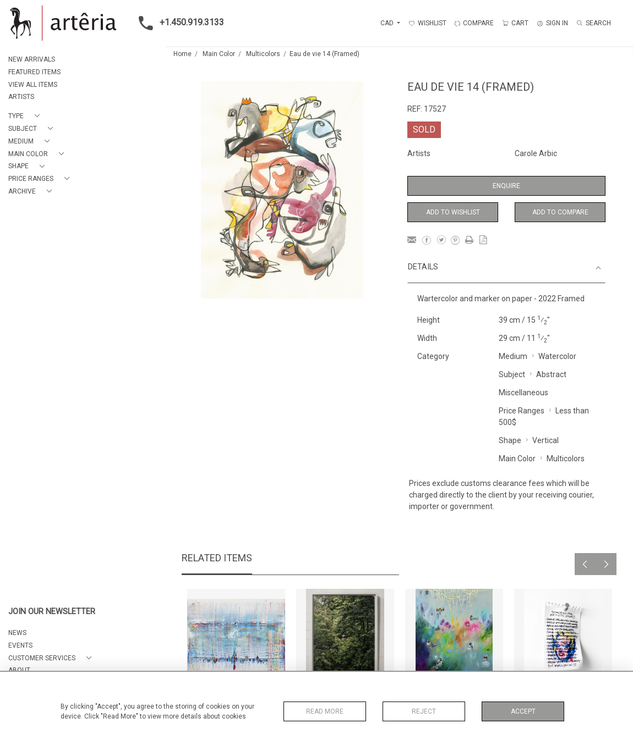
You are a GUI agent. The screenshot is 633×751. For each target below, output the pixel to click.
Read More (324, 711)
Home (182, 54)
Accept (523, 711)
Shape (510, 440)
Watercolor (557, 356)
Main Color (219, 54)
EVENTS (20, 645)
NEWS (17, 633)
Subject (512, 374)
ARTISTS (21, 97)
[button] (26, 116)
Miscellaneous (523, 392)
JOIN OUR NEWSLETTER (51, 611)
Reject (424, 711)
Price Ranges (521, 410)
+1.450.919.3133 (178, 23)
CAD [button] (387, 23)
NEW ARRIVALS (31, 59)
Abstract (551, 374)
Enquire (506, 186)
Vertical (545, 440)
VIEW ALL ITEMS (32, 85)
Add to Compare (560, 212)
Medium (513, 356)
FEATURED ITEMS (34, 72)
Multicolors (263, 54)
